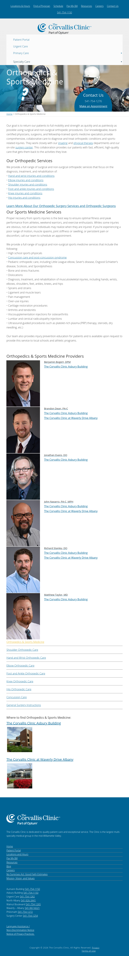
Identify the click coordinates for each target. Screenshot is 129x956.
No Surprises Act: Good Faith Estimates (27, 874)
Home (9, 846)
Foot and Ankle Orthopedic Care (25, 673)
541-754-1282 (27, 896)
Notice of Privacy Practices (20, 933)
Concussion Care (16, 697)
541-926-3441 (28, 900)
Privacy (95, 947)
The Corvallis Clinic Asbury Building (66, 366)
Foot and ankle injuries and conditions (31, 189)
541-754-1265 (33, 904)
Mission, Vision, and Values (20, 878)
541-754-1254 (30, 915)
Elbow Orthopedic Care (20, 665)
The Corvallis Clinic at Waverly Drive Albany (71, 418)
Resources (86, 6)
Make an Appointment (93, 106)
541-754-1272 (25, 911)
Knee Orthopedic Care (19, 681)
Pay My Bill (72, 6)
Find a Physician (41, 6)
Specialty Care (67, 60)
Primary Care (67, 52)
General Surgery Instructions (23, 705)
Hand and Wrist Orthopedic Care (26, 658)
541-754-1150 (64, 12)
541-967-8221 (32, 908)
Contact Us (112, 6)
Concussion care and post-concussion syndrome (37, 257)
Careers (99, 6)
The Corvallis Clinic (64, 29)
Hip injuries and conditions (24, 198)
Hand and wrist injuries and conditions (31, 176)
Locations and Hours (17, 854)
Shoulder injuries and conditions (27, 184)
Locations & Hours (20, 6)
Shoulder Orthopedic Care (22, 650)
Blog (8, 866)
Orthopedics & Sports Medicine (25, 642)
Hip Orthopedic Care (18, 689)
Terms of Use (89, 950)
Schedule (58, 6)
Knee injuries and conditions (25, 193)
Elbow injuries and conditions (26, 180)
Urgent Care (20, 46)
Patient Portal (21, 39)
